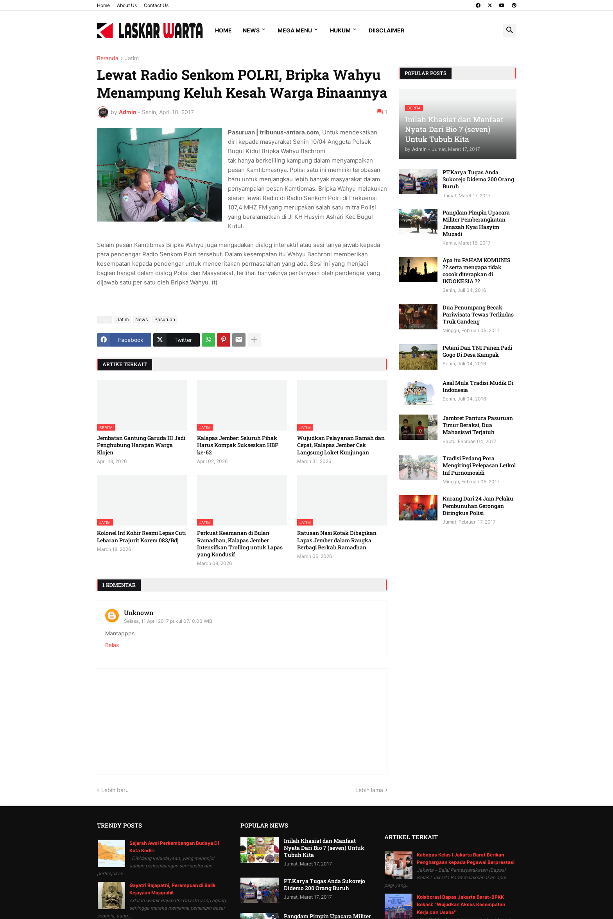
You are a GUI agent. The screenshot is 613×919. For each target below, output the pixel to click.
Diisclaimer (386, 30)
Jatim (132, 58)
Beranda (107, 58)
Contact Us (156, 5)
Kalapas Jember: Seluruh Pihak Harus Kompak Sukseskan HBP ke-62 (237, 445)
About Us (127, 5)
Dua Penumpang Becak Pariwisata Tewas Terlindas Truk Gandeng (478, 314)
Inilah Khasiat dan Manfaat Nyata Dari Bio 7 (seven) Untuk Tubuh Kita (324, 847)
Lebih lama (369, 790)
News (251, 30)
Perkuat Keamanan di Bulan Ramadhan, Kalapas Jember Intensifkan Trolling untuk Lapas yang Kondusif (240, 543)
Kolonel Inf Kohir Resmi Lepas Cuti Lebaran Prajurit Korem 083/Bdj (141, 536)
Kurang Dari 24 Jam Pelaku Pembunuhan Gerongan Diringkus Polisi (478, 505)
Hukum (340, 30)
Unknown (138, 612)
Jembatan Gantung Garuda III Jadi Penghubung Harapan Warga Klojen (141, 445)
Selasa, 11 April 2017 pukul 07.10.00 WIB (168, 621)
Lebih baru (115, 790)
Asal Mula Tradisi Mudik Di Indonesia (478, 386)
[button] (509, 30)
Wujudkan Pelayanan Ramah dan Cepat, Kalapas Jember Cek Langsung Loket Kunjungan (341, 445)
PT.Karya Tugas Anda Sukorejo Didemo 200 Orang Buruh (478, 179)
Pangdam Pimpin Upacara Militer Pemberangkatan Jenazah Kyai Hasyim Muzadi (476, 223)
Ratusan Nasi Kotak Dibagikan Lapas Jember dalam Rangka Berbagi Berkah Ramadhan (336, 540)
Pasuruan (164, 319)
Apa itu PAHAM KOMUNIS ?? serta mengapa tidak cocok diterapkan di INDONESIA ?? (476, 271)
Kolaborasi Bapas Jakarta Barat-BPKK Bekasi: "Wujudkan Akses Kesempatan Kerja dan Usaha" (461, 904)
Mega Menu (295, 30)
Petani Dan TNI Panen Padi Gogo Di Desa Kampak (477, 351)
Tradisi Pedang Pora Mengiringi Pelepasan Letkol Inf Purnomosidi (479, 465)
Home (103, 5)
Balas (112, 645)
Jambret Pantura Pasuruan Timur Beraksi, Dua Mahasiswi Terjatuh (478, 425)
